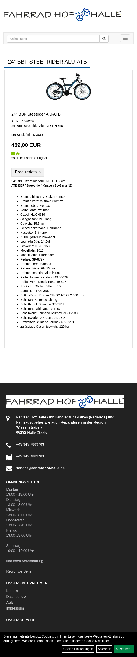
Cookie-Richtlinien (97, 641)
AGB (10, 602)
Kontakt (12, 591)
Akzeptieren (124, 649)
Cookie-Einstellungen (78, 649)
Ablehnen (104, 649)
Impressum (15, 608)
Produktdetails (28, 172)
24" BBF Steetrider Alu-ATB (36, 114)
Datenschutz (16, 597)
